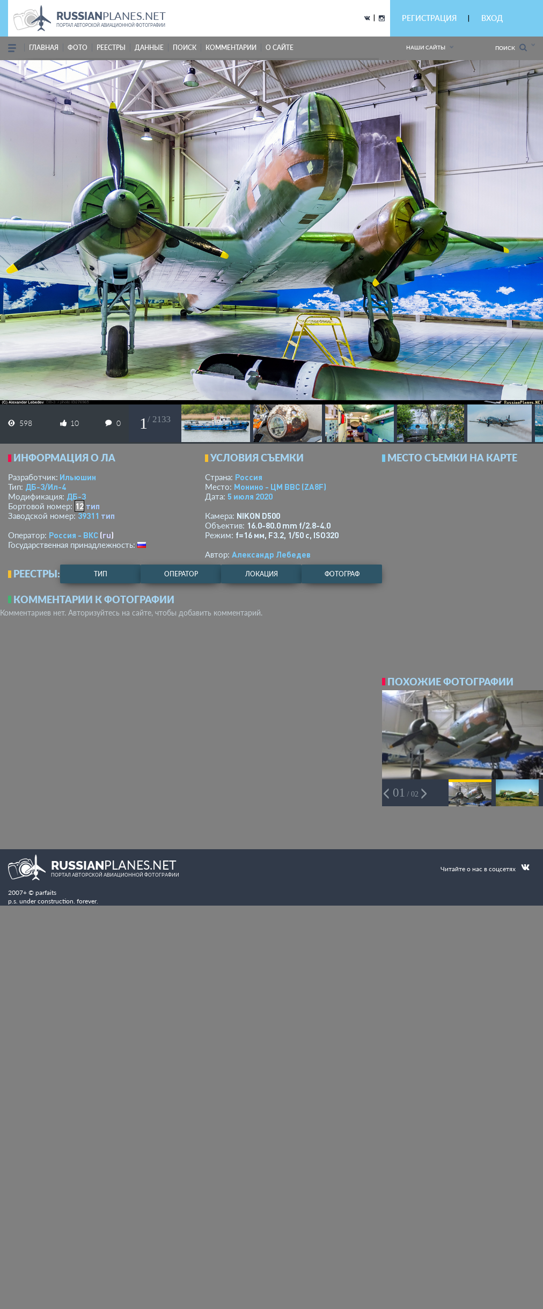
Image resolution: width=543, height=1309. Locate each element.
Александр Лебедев (271, 554)
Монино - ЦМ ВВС (280, 486)
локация (261, 574)
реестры (111, 48)
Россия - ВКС (73, 535)
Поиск (511, 48)
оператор (181, 574)
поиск (184, 48)
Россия (248, 477)
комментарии (231, 48)
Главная (43, 48)
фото (77, 48)
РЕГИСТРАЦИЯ (429, 18)
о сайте (279, 48)
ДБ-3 (76, 496)
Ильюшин (78, 477)
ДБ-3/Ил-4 (45, 486)
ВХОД (492, 18)
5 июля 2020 (250, 496)
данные (149, 48)
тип (93, 506)
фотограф (342, 574)
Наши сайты (425, 47)
